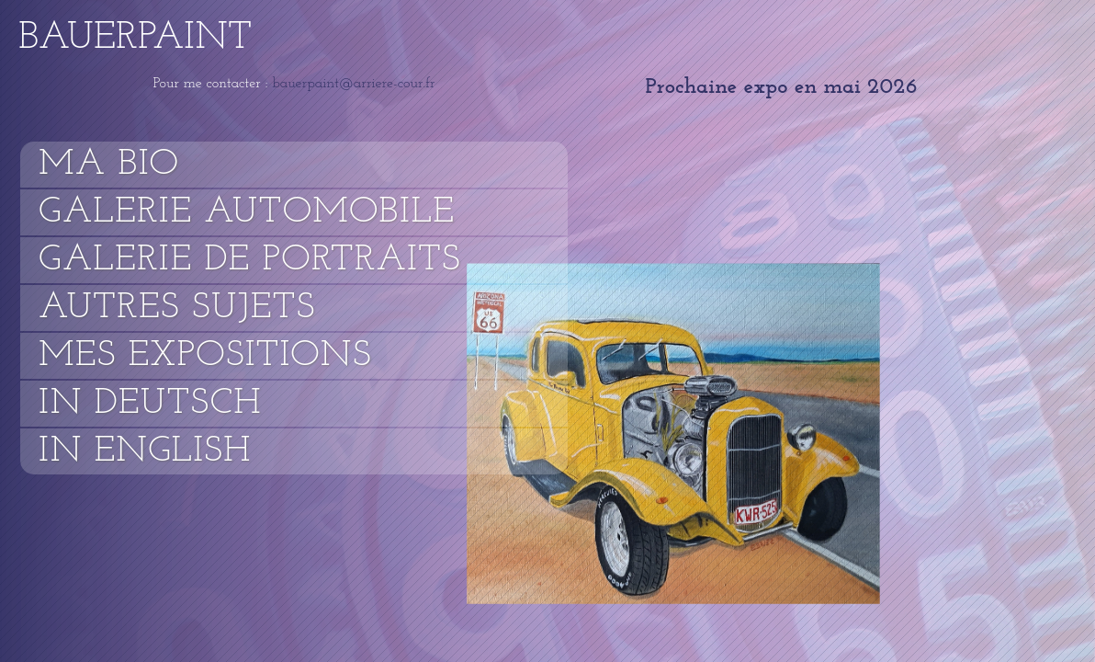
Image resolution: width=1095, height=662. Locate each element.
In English (145, 451)
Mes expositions (205, 355)
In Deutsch (150, 403)
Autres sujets (177, 308)
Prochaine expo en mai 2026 (781, 87)
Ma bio (109, 164)
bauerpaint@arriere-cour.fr (351, 83)
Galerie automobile (247, 212)
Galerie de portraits (250, 260)
